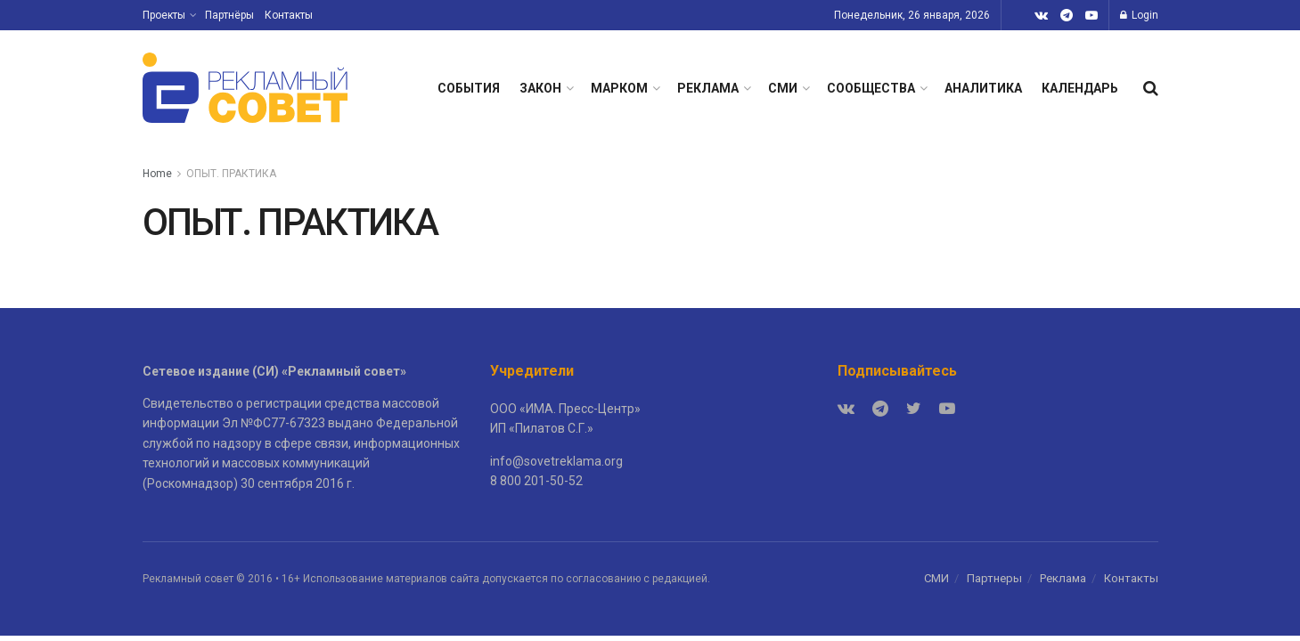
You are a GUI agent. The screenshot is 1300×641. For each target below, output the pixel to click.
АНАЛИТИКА (983, 88)
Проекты (164, 15)
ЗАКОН (540, 88)
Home (157, 173)
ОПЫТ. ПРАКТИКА (231, 173)
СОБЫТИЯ (468, 88)
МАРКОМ (619, 88)
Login (1139, 15)
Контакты (289, 15)
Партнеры (994, 578)
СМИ (782, 88)
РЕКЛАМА (708, 88)
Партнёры (229, 15)
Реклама (1063, 578)
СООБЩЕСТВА (871, 88)
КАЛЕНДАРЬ (1080, 88)
